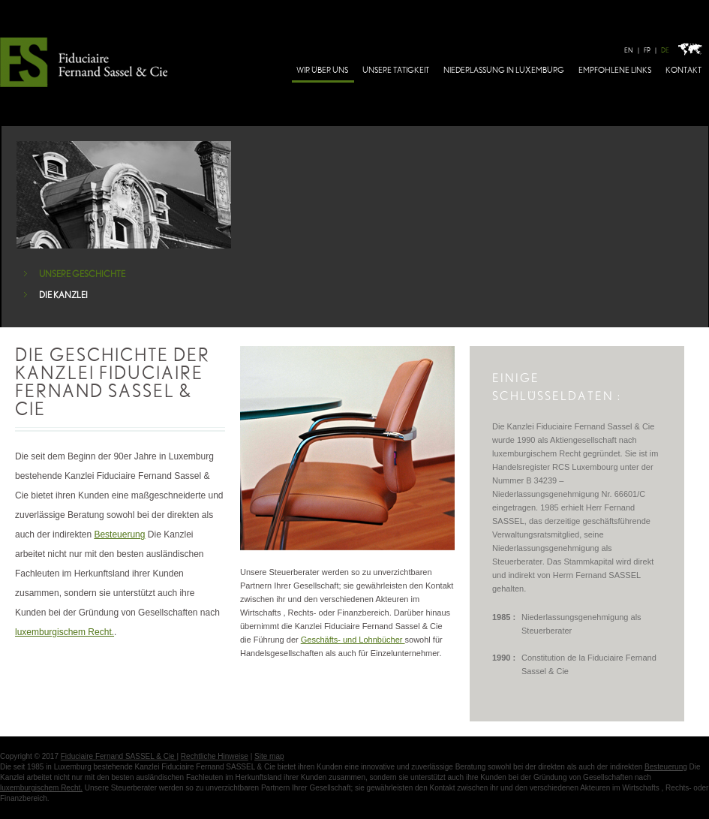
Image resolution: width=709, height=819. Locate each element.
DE (665, 50)
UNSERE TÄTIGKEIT (395, 69)
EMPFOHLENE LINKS (614, 69)
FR (647, 50)
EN (628, 50)
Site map (269, 756)
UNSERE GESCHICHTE (82, 274)
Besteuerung (119, 534)
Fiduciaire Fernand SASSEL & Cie (119, 756)
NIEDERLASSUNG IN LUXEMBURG (503, 69)
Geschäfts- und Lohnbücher (353, 639)
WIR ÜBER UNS (322, 69)
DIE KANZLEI (63, 295)
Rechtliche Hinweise (214, 756)
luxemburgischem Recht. (64, 632)
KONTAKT (683, 69)
